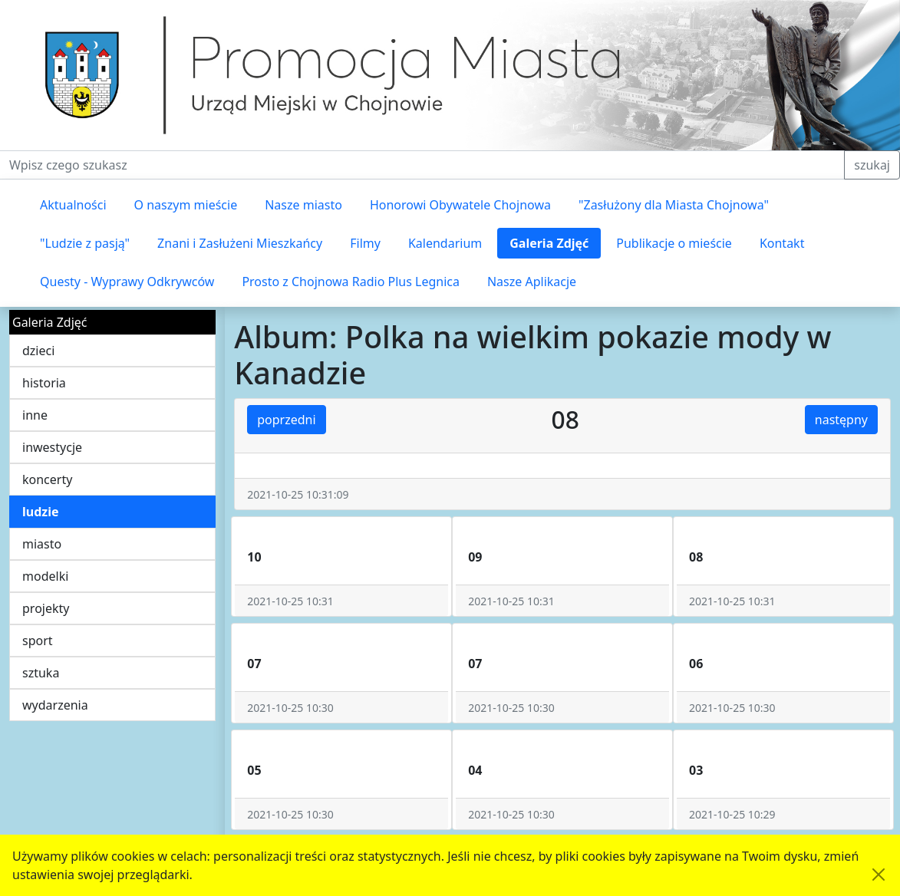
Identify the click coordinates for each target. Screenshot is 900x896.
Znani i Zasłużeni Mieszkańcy (239, 243)
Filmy (365, 243)
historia (44, 382)
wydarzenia (55, 705)
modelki (45, 576)
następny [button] (841, 419)
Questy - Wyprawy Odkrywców (127, 281)
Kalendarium (445, 243)
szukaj (872, 164)
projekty (45, 608)
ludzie (40, 511)
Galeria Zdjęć (548, 243)
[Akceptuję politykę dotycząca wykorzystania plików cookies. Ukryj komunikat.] (878, 874)
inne (35, 415)
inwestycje (52, 447)
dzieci (38, 350)
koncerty (47, 479)
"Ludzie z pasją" (85, 243)
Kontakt (782, 243)
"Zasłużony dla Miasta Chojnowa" (674, 204)
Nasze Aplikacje (531, 281)
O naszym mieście (186, 204)
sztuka (40, 672)
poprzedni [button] (286, 419)
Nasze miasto (303, 204)
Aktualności (73, 204)
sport (37, 640)
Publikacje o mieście (674, 243)
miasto (41, 543)
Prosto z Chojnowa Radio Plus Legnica (351, 281)
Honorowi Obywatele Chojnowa (460, 204)
